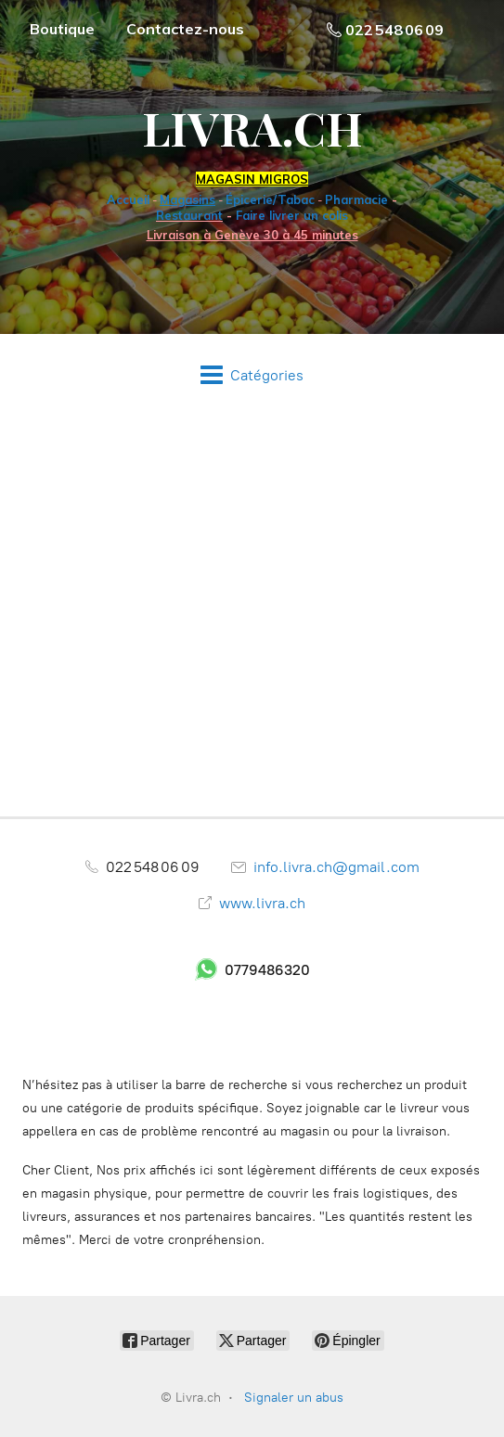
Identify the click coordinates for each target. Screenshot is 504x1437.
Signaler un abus (293, 1397)
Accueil (128, 199)
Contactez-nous (185, 28)
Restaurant (189, 215)
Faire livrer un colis (292, 215)
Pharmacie (356, 199)
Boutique (62, 28)
